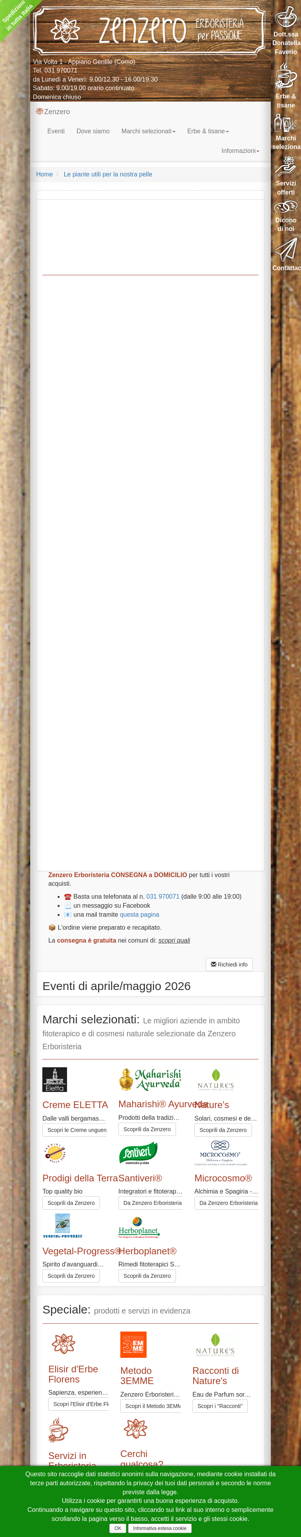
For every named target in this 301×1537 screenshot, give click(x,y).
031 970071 (61, 70)
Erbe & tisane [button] (208, 131)
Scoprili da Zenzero (147, 1129)
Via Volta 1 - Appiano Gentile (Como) (84, 61)
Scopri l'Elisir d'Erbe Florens (87, 1404)
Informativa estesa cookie (160, 1528)
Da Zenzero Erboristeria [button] (152, 1203)
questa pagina (140, 914)
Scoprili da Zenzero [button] (223, 1130)
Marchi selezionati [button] (148, 131)
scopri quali (174, 940)
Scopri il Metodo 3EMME (155, 1406)
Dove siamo (92, 131)
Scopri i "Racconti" (220, 1406)
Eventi (56, 131)
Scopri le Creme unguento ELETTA (90, 1130)
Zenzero (53, 112)
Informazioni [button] (240, 150)
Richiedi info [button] (229, 964)
